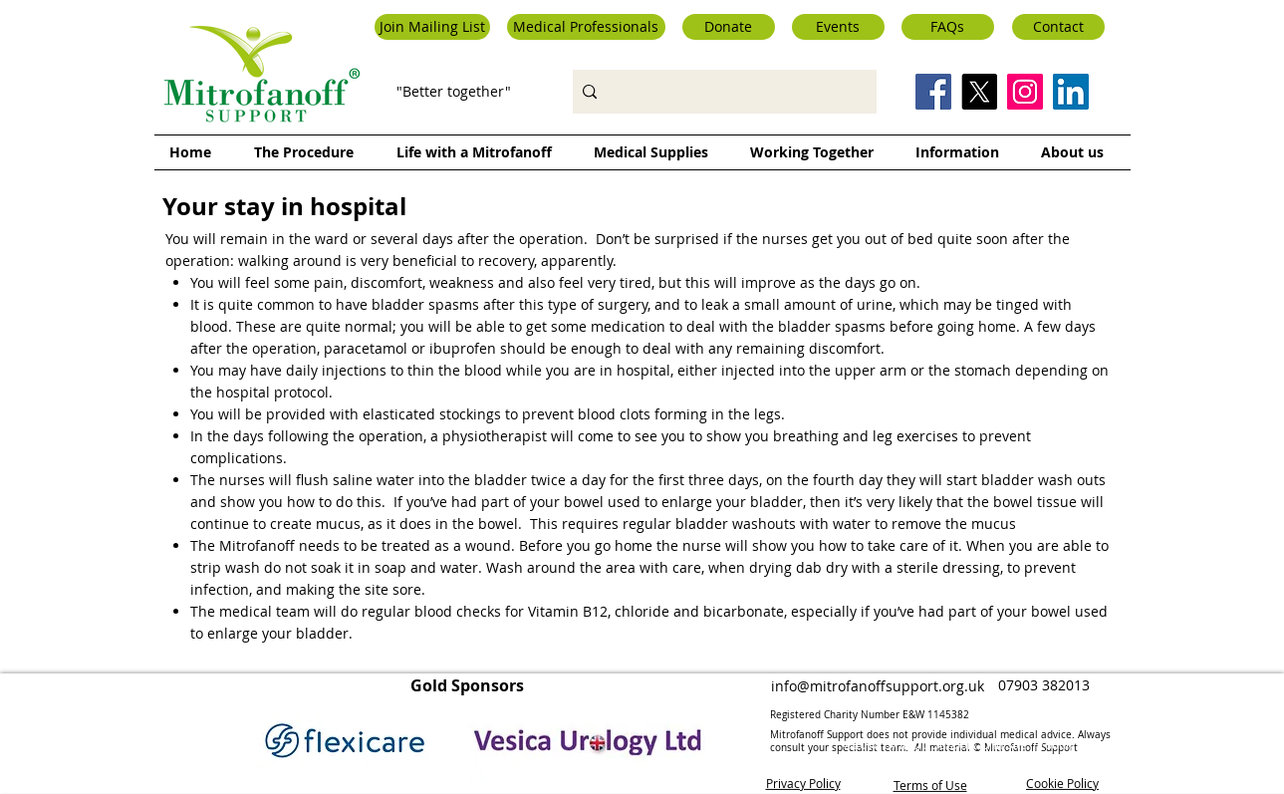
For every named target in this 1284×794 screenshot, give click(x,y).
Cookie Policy (1062, 782)
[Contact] (1058, 27)
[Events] (838, 27)
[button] (432, 27)
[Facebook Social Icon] (933, 92)
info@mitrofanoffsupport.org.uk (877, 685)
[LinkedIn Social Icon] (1071, 92)
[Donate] (728, 27)
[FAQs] (947, 27)
